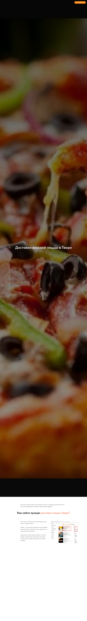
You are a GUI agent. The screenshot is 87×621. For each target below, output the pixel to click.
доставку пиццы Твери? (55, 512)
